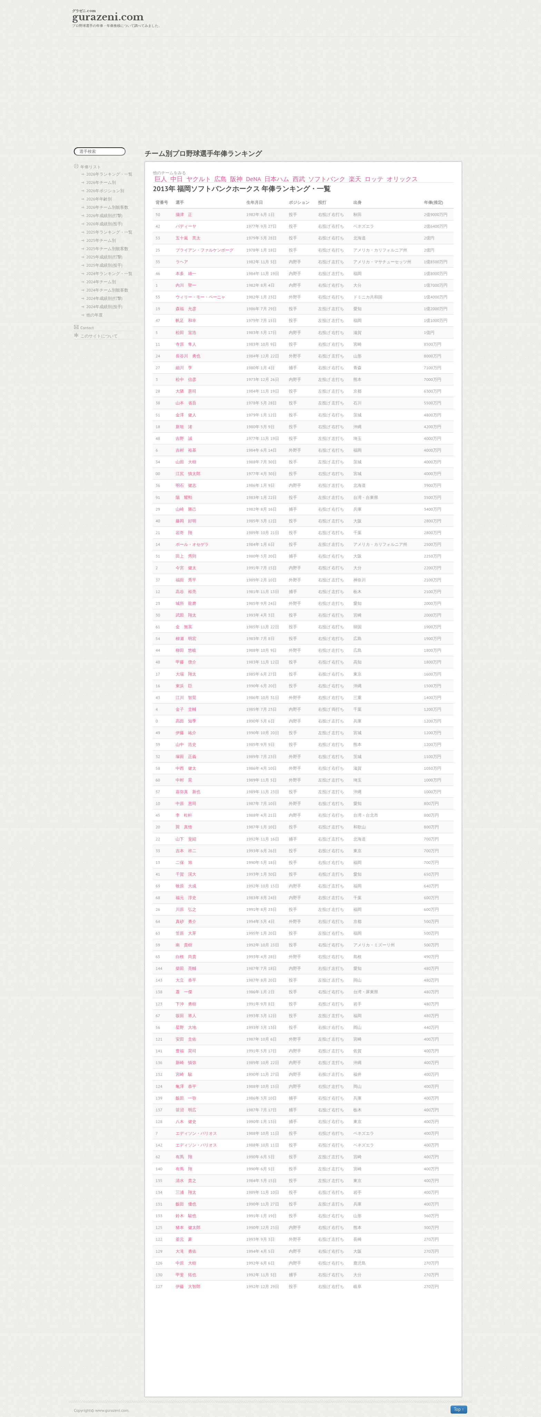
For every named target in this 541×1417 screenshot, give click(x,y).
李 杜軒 (184, 815)
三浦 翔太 (186, 1192)
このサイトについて (99, 335)
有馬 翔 (184, 1156)
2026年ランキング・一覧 (109, 174)
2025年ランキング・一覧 (109, 232)
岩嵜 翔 (184, 532)
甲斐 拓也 (186, 1274)
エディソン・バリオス (196, 1133)
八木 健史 (186, 1121)
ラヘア (182, 261)
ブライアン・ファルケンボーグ (205, 250)
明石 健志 (186, 485)
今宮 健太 (186, 567)
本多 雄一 (186, 273)
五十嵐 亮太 (188, 237)
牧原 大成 (186, 885)
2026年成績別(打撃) (104, 215)
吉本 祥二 (186, 850)
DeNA (253, 179)
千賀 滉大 (186, 874)
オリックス (402, 179)
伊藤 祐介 (186, 732)
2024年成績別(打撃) (104, 298)
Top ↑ (459, 1409)
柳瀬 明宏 (186, 638)
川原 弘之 (186, 909)
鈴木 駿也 (186, 1215)
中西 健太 (186, 768)
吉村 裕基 (186, 450)
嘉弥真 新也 (188, 791)
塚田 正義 (186, 756)
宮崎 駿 (184, 1074)
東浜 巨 (184, 685)
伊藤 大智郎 (188, 1286)
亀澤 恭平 (186, 1086)
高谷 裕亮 (186, 591)
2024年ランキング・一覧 (109, 273)
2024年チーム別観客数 (107, 290)
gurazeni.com (108, 17)
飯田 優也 (186, 1204)
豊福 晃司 (186, 1050)
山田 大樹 (186, 461)
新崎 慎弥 (186, 1062)
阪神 (236, 179)
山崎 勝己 (186, 509)
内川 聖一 (186, 285)
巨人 (161, 179)
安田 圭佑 (186, 1039)
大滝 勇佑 (186, 1251)
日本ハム (276, 179)
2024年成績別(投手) (104, 306)
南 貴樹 (184, 944)
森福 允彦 (186, 308)
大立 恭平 (186, 980)
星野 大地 (186, 1027)
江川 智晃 (186, 697)
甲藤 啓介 (186, 662)
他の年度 (94, 314)
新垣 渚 (184, 426)
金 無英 (184, 626)
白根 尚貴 (186, 956)
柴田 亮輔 (186, 968)
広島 (220, 179)
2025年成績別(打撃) (104, 256)
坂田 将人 (186, 1015)
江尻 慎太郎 (188, 473)
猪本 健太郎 (188, 1227)
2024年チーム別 (101, 281)
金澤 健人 (186, 414)
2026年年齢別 (99, 198)
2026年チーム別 (101, 182)
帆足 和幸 (186, 320)
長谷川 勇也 (188, 355)
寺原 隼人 (186, 344)
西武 (299, 179)
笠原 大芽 (186, 933)
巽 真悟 (184, 826)
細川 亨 (184, 367)
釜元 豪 (184, 1239)
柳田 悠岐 (186, 650)
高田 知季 (186, 721)
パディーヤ (186, 226)
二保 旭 (184, 862)
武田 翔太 (186, 615)
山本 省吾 (186, 402)
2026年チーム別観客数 (107, 207)
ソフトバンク (326, 179)
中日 (176, 179)
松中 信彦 (186, 379)
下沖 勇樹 (186, 1003)
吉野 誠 (184, 438)
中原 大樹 (186, 1263)
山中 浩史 (186, 744)
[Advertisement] (270, 92)
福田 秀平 (186, 579)
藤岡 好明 (186, 520)
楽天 (355, 179)
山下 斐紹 (186, 839)
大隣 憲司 (186, 391)
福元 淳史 (186, 897)
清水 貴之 (186, 1180)
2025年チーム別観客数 (107, 248)
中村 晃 (184, 780)
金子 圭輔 (186, 709)
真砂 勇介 (186, 921)
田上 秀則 (186, 556)
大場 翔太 (186, 674)
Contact (87, 327)
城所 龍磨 (186, 603)
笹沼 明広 (186, 1109)
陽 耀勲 (184, 497)
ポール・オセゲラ (192, 544)
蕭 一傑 (184, 991)
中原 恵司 (186, 803)
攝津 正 (184, 214)
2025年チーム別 (101, 240)
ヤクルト (198, 179)
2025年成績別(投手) (104, 265)
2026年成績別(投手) (104, 223)
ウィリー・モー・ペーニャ (200, 296)
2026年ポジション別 (105, 190)
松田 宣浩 (186, 332)
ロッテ (374, 179)
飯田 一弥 (186, 1098)
